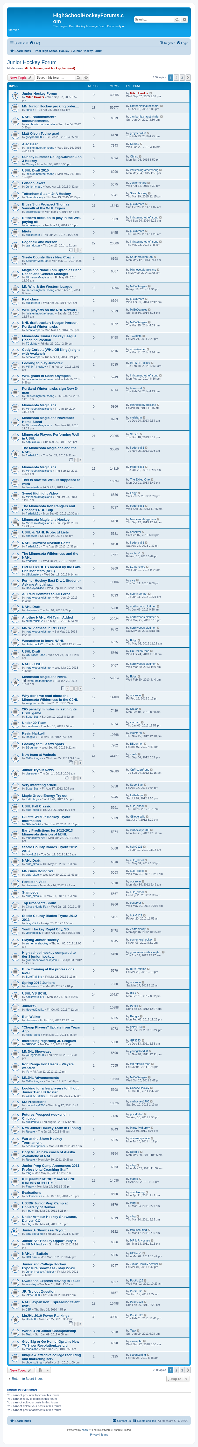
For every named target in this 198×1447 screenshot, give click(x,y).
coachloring (137, 1192)
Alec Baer (30, 144)
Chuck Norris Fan (37, 906)
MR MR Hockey (36, 366)
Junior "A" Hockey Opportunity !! (49, 1241)
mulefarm (136, 417)
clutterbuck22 (34, 620)
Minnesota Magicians (39, 405)
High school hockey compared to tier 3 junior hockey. (49, 954)
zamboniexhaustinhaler (144, 105)
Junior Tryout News (38, 770)
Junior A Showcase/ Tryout (44, 1230)
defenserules (34, 1196)
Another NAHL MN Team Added (47, 617)
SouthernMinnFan (37, 260)
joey (132, 580)
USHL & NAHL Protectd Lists (45, 532)
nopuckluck (33, 441)
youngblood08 (35, 1055)
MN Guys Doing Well (38, 871)
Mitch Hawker (34, 68)
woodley (31, 1284)
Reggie (30, 736)
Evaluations (31, 1193)
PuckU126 (136, 1280)
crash (133, 754)
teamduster (33, 245)
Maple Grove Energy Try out (44, 796)
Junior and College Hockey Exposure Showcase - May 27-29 (48, 1266)
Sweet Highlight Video (40, 493)
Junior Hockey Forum (31, 62)
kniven (30, 109)
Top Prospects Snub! (39, 903)
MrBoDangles (138, 286)
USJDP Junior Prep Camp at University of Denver (45, 1205)
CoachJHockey (35, 1095)
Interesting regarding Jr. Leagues (49, 1041)
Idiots (26, 231)
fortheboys (32, 799)
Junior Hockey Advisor (40, 1271)
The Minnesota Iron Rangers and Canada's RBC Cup (48, 508)
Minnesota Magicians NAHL (44, 677)
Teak (29, 1334)
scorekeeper (34, 211)
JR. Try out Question (38, 1291)
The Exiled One (140, 479)
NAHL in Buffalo (35, 1254)
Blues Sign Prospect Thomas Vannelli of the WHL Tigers (45, 206)
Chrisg (30, 164)
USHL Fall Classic (36, 806)
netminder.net (138, 593)
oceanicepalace (36, 1146)
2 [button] (176, 77)
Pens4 (134, 1005)
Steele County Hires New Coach (48, 257)
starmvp (135, 722)
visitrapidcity (33, 932)
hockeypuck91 (35, 996)
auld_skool (33, 809)
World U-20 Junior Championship (49, 1331)
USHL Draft (31, 651)
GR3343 (31, 1044)
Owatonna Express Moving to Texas (51, 1281)
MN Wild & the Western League (47, 287)
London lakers (33, 183)
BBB (133, 993)
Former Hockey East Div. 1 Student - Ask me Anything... (51, 582)
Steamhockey (34, 197)
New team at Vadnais (39, 755)
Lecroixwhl (32, 487)
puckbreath (137, 203)
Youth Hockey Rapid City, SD (45, 929)
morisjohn (32, 1348)
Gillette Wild (33, 824)
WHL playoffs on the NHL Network (49, 310)
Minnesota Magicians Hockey (45, 520)
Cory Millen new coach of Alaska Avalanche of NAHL (48, 1154)
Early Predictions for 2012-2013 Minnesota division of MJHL (47, 832)
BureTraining (34, 976)
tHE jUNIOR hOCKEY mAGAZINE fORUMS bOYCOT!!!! (48, 1181)
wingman (31, 703)
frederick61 (33, 455)
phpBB (85, 1430)
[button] (188, 77)
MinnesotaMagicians (39, 277)
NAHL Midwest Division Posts (46, 543)
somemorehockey (37, 943)
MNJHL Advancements (40, 1078)
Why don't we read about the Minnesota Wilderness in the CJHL (50, 698)
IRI (28, 1071)
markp (134, 1178)
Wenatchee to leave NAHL (43, 641)
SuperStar (32, 716)
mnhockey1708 (35, 837)
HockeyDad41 (35, 1009)
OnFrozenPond (35, 654)
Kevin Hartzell (33, 733)
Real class (30, 299)
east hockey (53, 68)
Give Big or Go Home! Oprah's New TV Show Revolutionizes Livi (50, 1343)
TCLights (31, 343)
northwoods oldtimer (39, 597)
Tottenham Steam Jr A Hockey (46, 194)
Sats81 (134, 143)
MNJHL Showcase (36, 1051)
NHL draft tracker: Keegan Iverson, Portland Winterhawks (50, 324)
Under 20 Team (34, 723)
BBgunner (32, 747)
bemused (136, 388)
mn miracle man (140, 1063)
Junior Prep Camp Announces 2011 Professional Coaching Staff (51, 1167)
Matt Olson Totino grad (40, 133)
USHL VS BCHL (34, 993)
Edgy (133, 493)
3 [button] (182, 77)
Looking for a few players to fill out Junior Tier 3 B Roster (50, 1090)
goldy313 (136, 1026)
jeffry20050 (33, 1295)
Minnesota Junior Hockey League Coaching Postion (49, 338)
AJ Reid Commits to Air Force (46, 594)
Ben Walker (31, 1017)
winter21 (135, 553)
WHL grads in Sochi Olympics (46, 376)
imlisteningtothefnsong (40, 147)
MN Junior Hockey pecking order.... (50, 106)
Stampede (30, 892)
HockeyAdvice (35, 587)
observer (31, 535)
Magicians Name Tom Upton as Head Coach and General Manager (52, 272)
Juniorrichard (34, 186)
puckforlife (32, 1121)
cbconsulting (34, 1362)
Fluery (30, 1186)
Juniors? (29, 1006)
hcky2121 (32, 854)
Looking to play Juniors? (42, 363)
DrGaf (134, 708)
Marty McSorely (140, 1127)
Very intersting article (39, 785)
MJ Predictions (34, 1102)
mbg (28, 1173)
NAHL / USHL (33, 664)
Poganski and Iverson (39, 242)
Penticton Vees (34, 882)
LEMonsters (33, 574)
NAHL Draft (31, 607)
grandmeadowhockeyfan (41, 960)
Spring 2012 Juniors (38, 983)
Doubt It (31, 1319)
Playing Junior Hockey (40, 940)
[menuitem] (35, 43)
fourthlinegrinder (41, 680)
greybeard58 (34, 137)
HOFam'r (31, 1257)
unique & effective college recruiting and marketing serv (51, 1357)
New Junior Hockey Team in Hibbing (51, 1128)
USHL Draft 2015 (35, 170)
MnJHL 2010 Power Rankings (45, 1316)
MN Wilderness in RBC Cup (44, 628)
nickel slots (33, 1034)
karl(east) (68, 68)
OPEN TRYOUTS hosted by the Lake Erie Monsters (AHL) (51, 569)
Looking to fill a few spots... (44, 744)
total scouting (34, 1233)
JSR (28, 1309)
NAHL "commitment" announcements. (39, 119)
